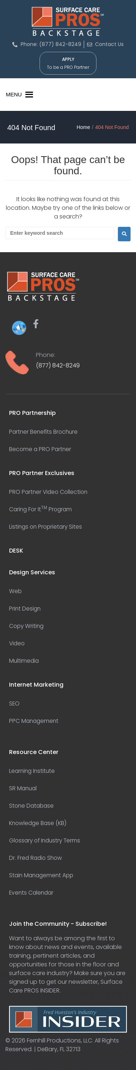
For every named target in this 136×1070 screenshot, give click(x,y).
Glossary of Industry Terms (46, 840)
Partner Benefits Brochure (44, 432)
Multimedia (24, 661)
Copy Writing (27, 626)
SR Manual (23, 788)
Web (15, 591)
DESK (16, 550)
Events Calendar (32, 892)
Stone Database (32, 806)
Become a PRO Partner (41, 449)
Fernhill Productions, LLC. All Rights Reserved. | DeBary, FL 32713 (62, 1044)
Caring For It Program (41, 509)
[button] (14, 94)
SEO (14, 703)
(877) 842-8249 (58, 365)
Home (83, 127)
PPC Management (34, 721)
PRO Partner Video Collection (49, 492)
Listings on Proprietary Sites (47, 526)
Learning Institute (33, 771)
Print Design (25, 608)
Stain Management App (43, 875)
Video (17, 643)
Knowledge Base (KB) (39, 823)
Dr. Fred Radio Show (36, 858)
